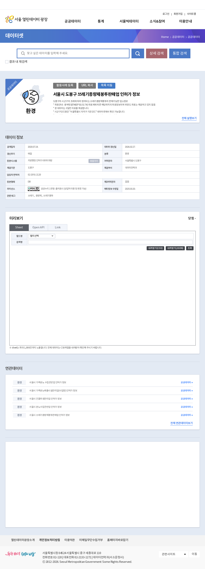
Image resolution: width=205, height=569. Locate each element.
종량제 (38, 196)
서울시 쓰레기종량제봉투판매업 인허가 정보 (49, 415)
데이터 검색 (137, 53)
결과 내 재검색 (18, 61)
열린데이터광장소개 (23, 540)
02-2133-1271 (82, 557)
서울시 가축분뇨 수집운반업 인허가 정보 (47, 382)
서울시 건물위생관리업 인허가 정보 (45, 399)
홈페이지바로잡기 (117, 540)
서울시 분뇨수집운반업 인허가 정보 (45, 407)
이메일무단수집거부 (91, 540)
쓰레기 (31, 196)
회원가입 (178, 14)
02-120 (57, 557)
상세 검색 (157, 53)
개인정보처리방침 (49, 540)
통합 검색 (180, 53)
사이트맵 (191, 14)
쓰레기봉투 (48, 196)
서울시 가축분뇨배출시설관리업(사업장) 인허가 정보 (53, 390)
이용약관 (69, 540)
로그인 (166, 14)
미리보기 (102, 218)
